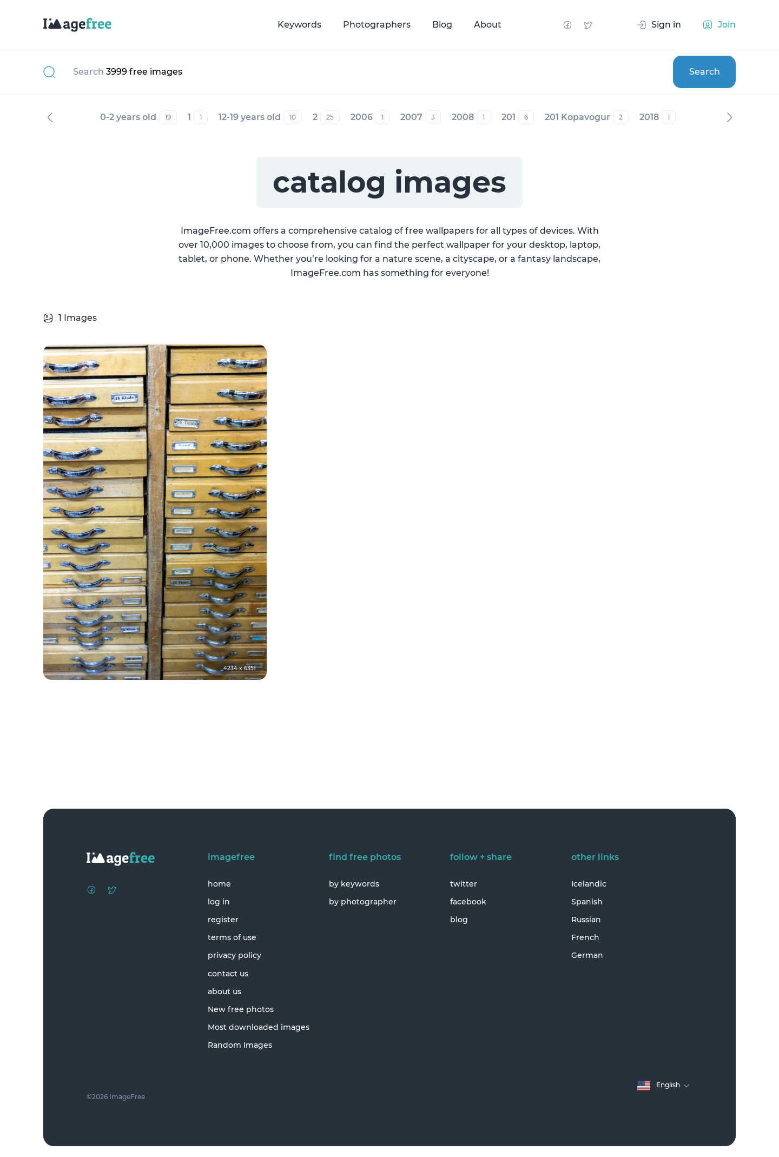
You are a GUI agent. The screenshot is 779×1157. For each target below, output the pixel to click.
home (219, 884)
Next (729, 117)
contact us (228, 974)
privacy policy (234, 955)
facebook (468, 902)
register (223, 919)
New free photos (241, 1009)
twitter (463, 884)
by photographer (363, 902)
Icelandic (588, 884)
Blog (442, 24)
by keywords (354, 884)
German (587, 955)
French (585, 937)
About (487, 24)
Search (704, 72)
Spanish (587, 902)
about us (224, 991)
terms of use (232, 937)
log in (219, 902)
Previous (49, 117)
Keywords (299, 24)
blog (459, 919)
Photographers (377, 24)
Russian (586, 919)
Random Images (240, 1045)
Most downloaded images (258, 1027)
